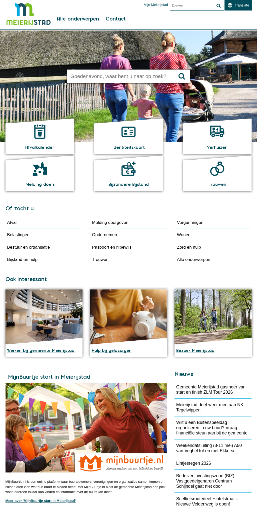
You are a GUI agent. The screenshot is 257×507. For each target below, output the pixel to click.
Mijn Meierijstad (156, 5)
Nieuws (183, 341)
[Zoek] (218, 6)
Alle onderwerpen (77, 25)
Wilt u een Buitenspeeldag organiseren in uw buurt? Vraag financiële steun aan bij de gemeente (212, 394)
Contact (115, 25)
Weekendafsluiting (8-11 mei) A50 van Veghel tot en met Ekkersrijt (209, 415)
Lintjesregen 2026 (193, 429)
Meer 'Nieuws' (190, 483)
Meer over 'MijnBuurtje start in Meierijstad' (41, 468)
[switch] (238, 5)
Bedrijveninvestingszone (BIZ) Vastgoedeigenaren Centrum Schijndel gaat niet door (205, 447)
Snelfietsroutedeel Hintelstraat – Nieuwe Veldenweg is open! (207, 468)
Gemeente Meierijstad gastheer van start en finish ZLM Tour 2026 (211, 356)
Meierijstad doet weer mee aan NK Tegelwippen (209, 374)
